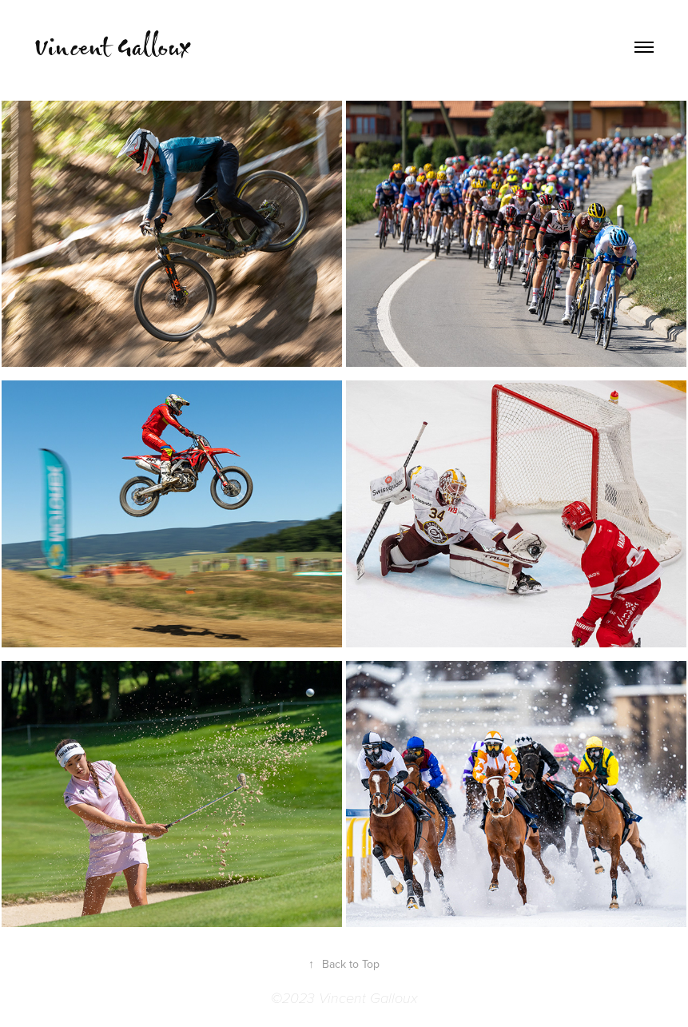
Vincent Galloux (111, 46)
